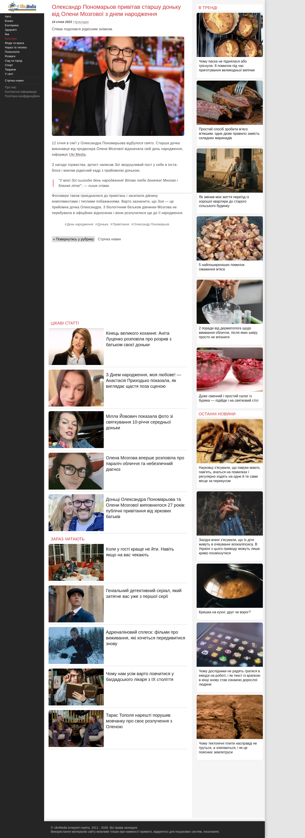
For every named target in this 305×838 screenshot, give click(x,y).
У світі (9, 74)
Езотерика (12, 25)
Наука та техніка (16, 47)
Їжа (7, 34)
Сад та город (13, 60)
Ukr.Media (77, 154)
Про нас (10, 87)
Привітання (121, 224)
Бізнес (9, 21)
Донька (103, 224)
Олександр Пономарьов (151, 224)
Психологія (12, 51)
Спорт (9, 65)
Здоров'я (11, 29)
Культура (81, 22)
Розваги (10, 56)
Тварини (10, 69)
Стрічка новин (109, 239)
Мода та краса (14, 43)
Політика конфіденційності (24, 96)
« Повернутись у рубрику (73, 239)
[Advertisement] (118, 280)
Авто (8, 16)
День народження (80, 224)
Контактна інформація (21, 91)
